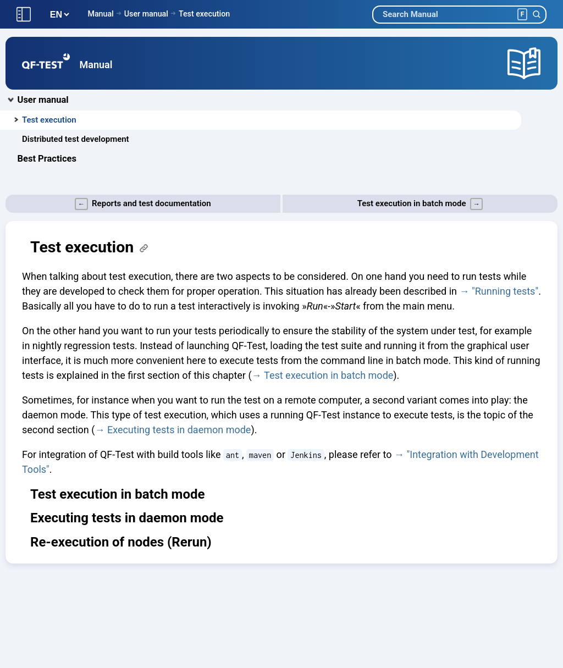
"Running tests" (505, 291)
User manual (146, 13)
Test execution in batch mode (328, 375)
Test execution (204, 13)
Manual (100, 13)
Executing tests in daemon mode (179, 429)
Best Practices (47, 158)
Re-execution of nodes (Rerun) (121, 542)
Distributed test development (75, 139)
